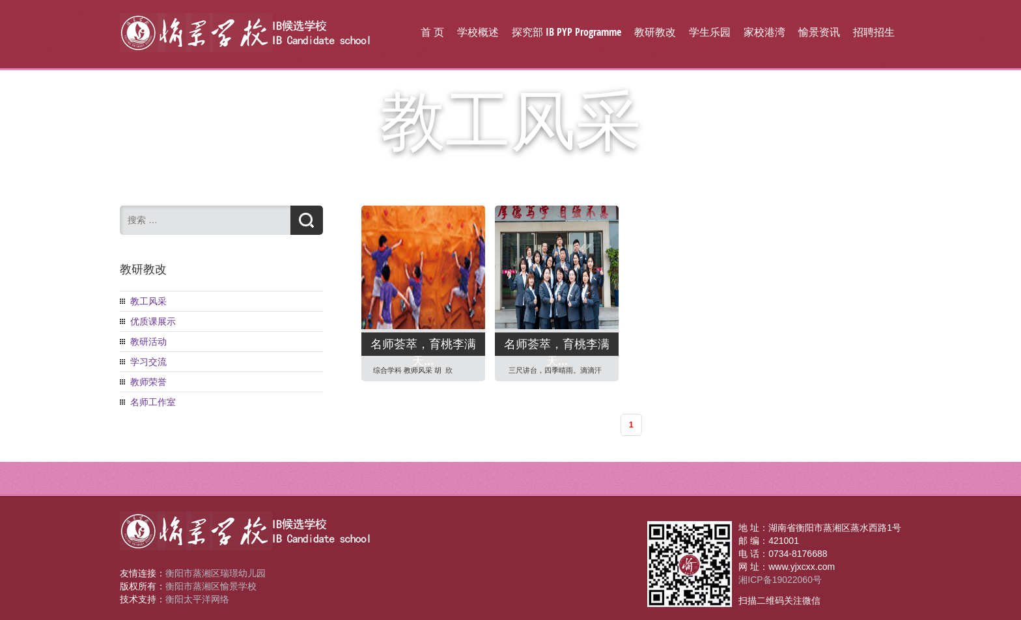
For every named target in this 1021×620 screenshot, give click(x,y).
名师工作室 (153, 402)
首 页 (432, 32)
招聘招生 (874, 32)
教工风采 (148, 301)
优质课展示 (153, 321)
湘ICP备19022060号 (780, 579)
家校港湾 (764, 32)
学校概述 (478, 32)
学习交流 (148, 362)
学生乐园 (710, 32)
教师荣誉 (148, 382)
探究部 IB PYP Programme (566, 32)
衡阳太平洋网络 (197, 599)
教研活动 (148, 341)
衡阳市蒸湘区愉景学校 (211, 586)
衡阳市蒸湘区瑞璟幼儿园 (215, 573)
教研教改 (655, 32)
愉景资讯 (819, 32)
